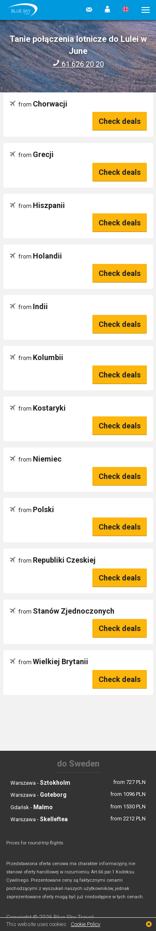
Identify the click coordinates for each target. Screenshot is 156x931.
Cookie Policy (85, 924)
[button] (107, 10)
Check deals (120, 121)
